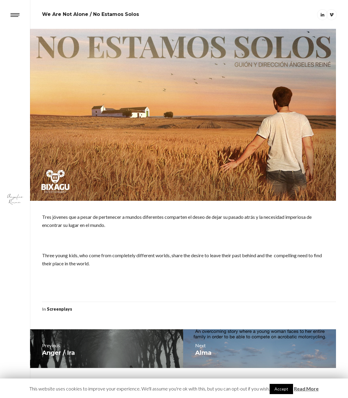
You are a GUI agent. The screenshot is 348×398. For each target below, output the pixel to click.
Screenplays (59, 309)
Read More (306, 388)
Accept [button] (281, 388)
